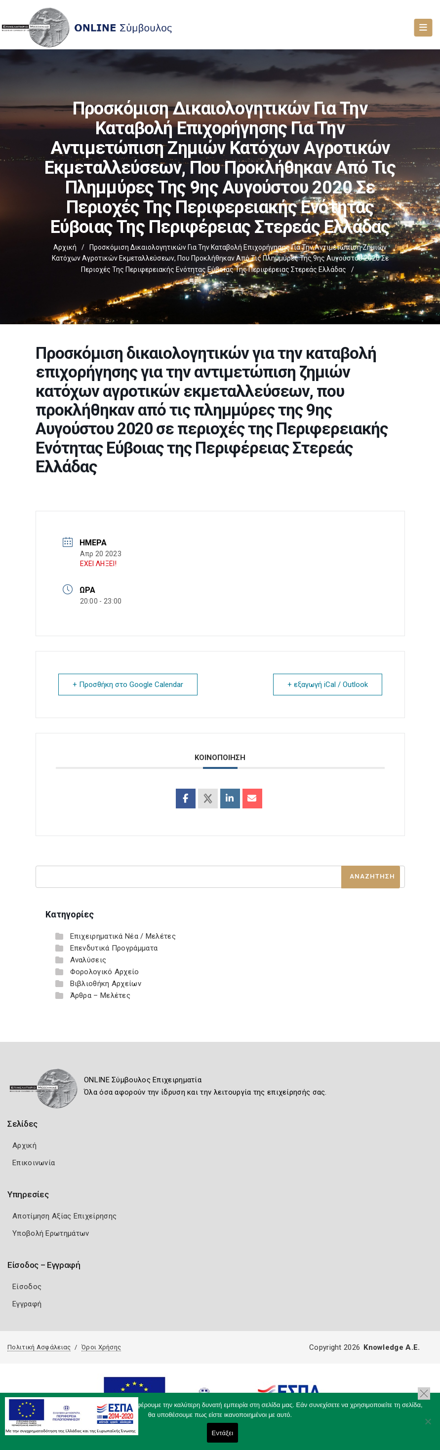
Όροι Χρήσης (101, 1347)
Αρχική (65, 247)
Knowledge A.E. (391, 1347)
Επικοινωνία (33, 1162)
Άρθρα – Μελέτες (100, 995)
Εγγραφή (26, 1303)
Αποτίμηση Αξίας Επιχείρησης (64, 1216)
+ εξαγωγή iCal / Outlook (327, 684)
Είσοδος (26, 1286)
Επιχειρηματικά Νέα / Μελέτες (123, 936)
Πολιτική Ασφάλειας (39, 1347)
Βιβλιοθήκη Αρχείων (105, 983)
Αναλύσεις (88, 959)
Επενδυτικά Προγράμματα (114, 948)
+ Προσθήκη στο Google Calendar (128, 684)
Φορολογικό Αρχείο (104, 971)
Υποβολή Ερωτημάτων (50, 1233)
